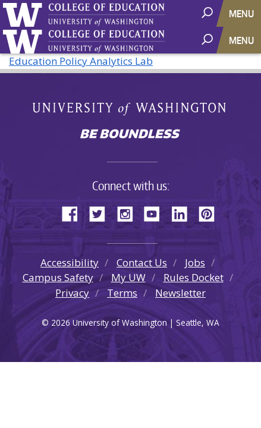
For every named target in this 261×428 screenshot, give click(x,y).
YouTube (156, 212)
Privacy (72, 293)
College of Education (146, 16)
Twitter (101, 212)
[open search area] (208, 13)
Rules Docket (193, 277)
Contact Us (142, 262)
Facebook (74, 212)
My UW (128, 277)
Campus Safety (58, 277)
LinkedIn (183, 212)
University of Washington (24, 13)
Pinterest (211, 212)
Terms (122, 293)
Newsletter (180, 293)
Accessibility (69, 262)
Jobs (195, 262)
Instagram (129, 212)
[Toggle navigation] (242, 13)
